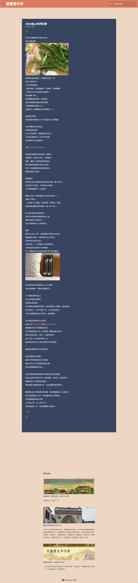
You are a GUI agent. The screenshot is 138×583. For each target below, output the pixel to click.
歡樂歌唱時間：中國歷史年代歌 (53, 562)
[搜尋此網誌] (125, 3)
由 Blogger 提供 (69, 580)
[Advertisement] (69, 451)
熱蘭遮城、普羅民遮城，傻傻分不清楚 (56, 496)
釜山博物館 (38, 324)
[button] (26, 31)
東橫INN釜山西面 (37, 147)
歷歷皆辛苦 (14, 4)
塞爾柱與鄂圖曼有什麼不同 (52, 525)
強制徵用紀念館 (50, 324)
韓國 (27, 411)
